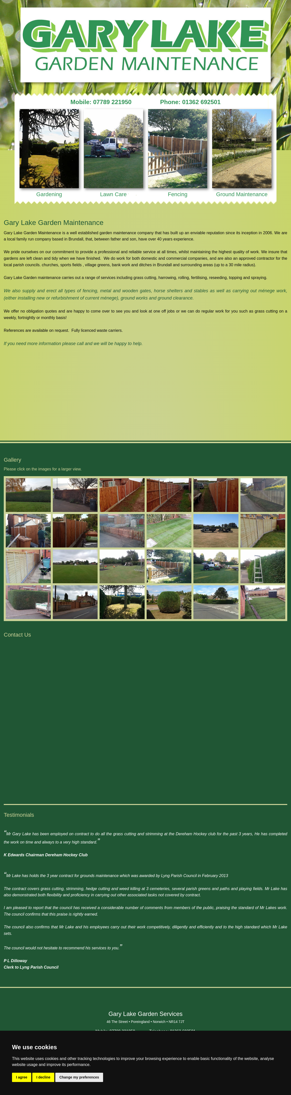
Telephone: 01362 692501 (172, 1026)
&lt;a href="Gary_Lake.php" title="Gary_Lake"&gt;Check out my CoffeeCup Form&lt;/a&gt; (145, 715)
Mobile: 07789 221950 (101, 102)
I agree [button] (21, 1077)
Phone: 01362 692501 (190, 102)
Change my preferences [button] (79, 1077)
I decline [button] (43, 1077)
